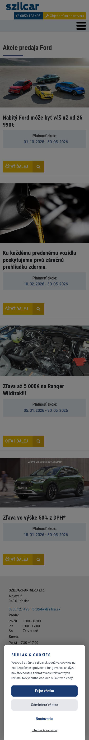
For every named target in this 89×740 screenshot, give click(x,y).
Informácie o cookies (44, 730)
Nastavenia (44, 719)
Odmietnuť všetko (44, 705)
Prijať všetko (44, 691)
